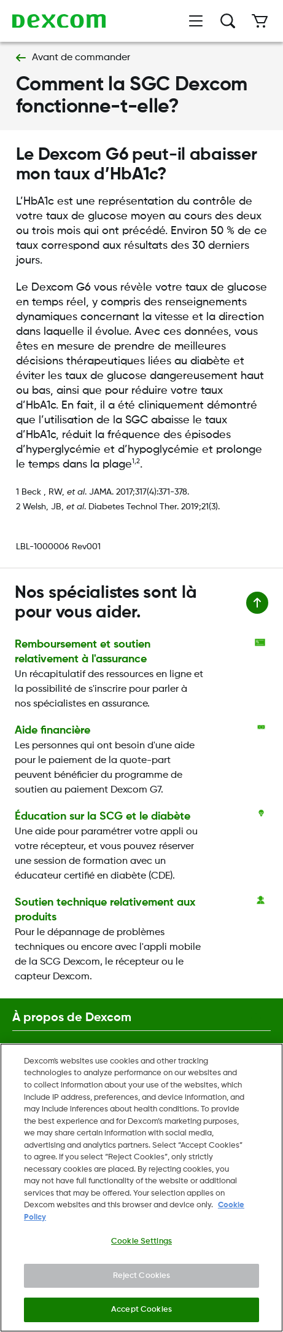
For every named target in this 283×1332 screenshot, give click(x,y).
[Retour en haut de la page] (257, 603)
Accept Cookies (141, 1310)
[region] (141, 1187)
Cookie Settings (141, 1241)
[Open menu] (196, 21)
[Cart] (260, 21)
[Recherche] (228, 21)
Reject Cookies (142, 1276)
